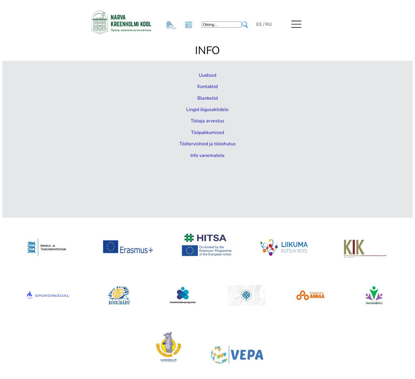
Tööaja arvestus (207, 120)
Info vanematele (208, 154)
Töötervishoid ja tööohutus (207, 143)
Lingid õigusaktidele (207, 109)
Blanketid (207, 97)
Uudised (208, 75)
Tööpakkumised (207, 132)
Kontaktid (207, 86)
